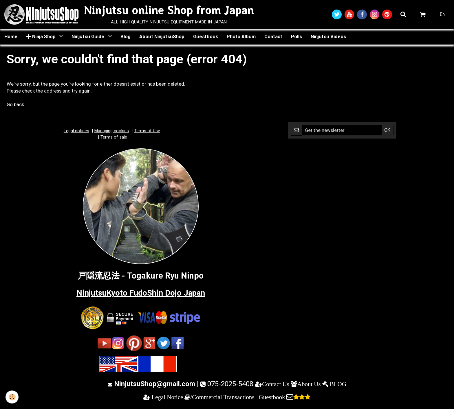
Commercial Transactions (223, 398)
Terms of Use (147, 131)
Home (10, 37)
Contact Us (275, 384)
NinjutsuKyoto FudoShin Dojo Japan (140, 293)
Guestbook (205, 37)
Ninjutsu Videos (328, 37)
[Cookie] (12, 397)
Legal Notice (167, 398)
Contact (273, 37)
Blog (125, 37)
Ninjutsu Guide (88, 37)
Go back (15, 105)
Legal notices (76, 131)
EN (443, 14)
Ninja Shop (41, 37)
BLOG (338, 384)
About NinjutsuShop (161, 37)
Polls (296, 37)
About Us (309, 384)
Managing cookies (111, 131)
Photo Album (241, 37)
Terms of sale (113, 137)
